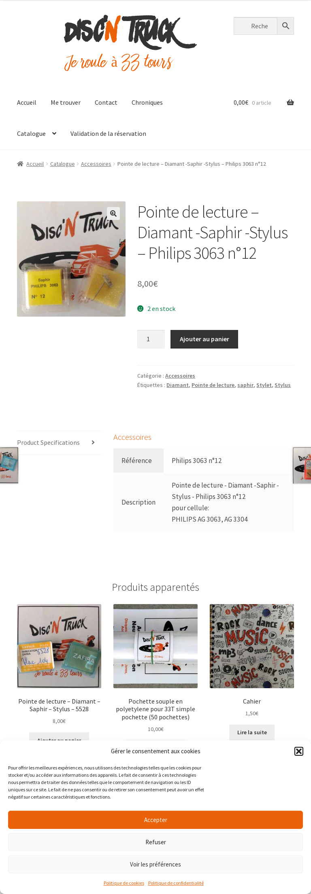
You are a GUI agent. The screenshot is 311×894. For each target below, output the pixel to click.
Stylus (283, 385)
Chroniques (147, 102)
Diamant (177, 385)
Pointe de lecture (213, 385)
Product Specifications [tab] (48, 442)
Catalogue (31, 133)
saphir (245, 385)
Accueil (26, 102)
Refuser (155, 842)
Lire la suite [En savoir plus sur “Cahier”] (252, 732)
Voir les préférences (155, 864)
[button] (299, 751)
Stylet (264, 385)
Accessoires (96, 163)
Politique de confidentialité (176, 883)
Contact (106, 102)
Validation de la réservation (108, 133)
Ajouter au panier (204, 339)
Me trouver (66, 102)
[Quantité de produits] (151, 339)
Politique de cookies (124, 883)
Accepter (155, 820)
